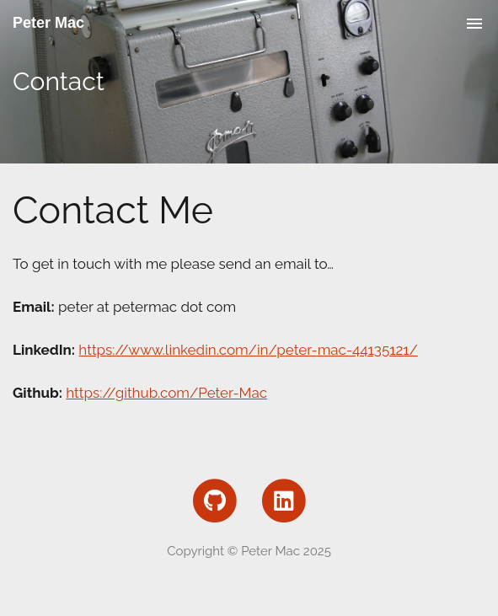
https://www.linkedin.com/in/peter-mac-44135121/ (247, 349)
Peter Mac (48, 22)
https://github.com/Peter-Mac (166, 392)
